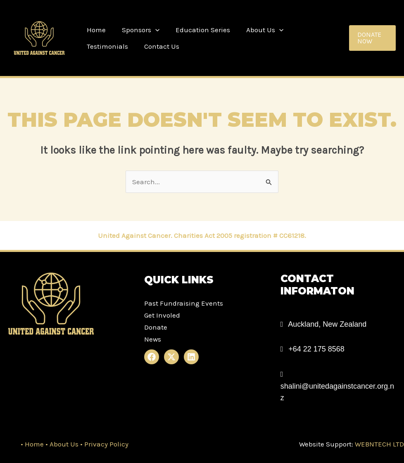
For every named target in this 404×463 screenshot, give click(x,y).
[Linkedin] (191, 356)
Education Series (197, 30)
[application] (152, 29)
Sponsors (137, 29)
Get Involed (162, 315)
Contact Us (103, 46)
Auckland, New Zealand (327, 324)
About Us (257, 29)
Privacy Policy (106, 444)
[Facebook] (151, 356)
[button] (372, 38)
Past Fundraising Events (183, 303)
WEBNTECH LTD (378, 444)
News (152, 339)
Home (95, 30)
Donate (155, 327)
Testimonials (310, 30)
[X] (171, 356)
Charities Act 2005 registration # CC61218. (240, 235)
